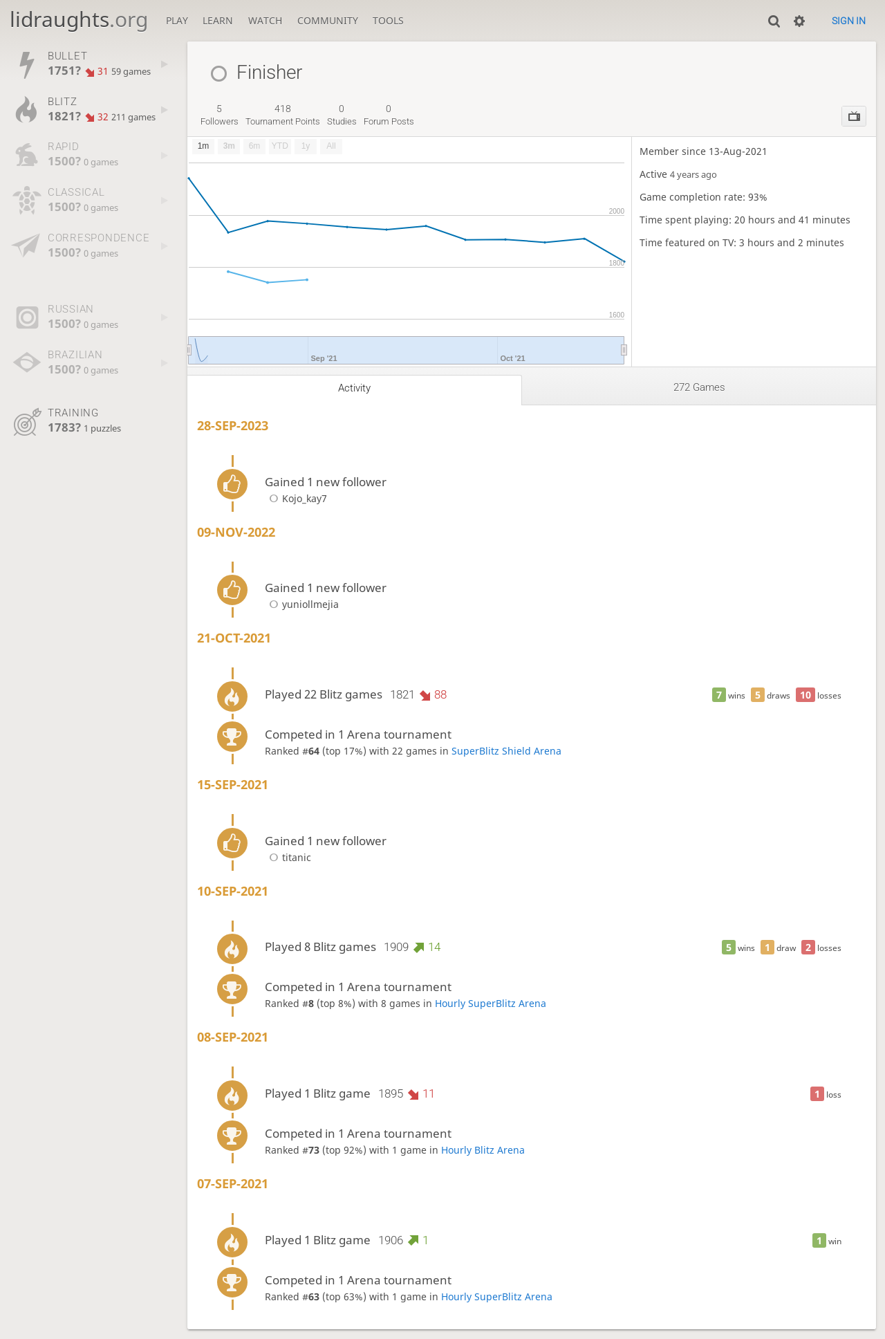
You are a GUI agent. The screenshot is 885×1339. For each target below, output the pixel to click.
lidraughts (79, 19)
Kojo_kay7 (296, 498)
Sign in (849, 20)
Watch (265, 20)
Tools (388, 20)
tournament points (282, 115)
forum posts (389, 115)
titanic (288, 857)
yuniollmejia (302, 604)
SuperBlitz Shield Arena (506, 750)
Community (327, 20)
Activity (354, 388)
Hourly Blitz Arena (483, 1149)
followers (220, 115)
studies (342, 115)
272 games (699, 387)
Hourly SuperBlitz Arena (490, 1003)
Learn (218, 20)
